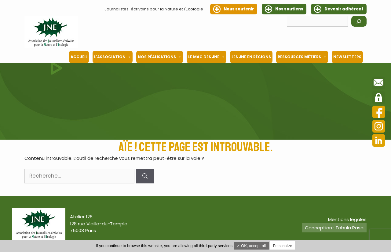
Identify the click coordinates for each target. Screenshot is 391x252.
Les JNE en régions (251, 56)
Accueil (79, 56)
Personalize (282, 246)
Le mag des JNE (206, 57)
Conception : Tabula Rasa (334, 227)
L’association (112, 57)
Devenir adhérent (344, 9)
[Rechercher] (359, 21)
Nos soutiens (289, 9)
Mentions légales (347, 219)
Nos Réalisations (159, 57)
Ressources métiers (302, 57)
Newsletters (347, 56)
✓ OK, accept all (251, 245)
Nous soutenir (239, 9)
